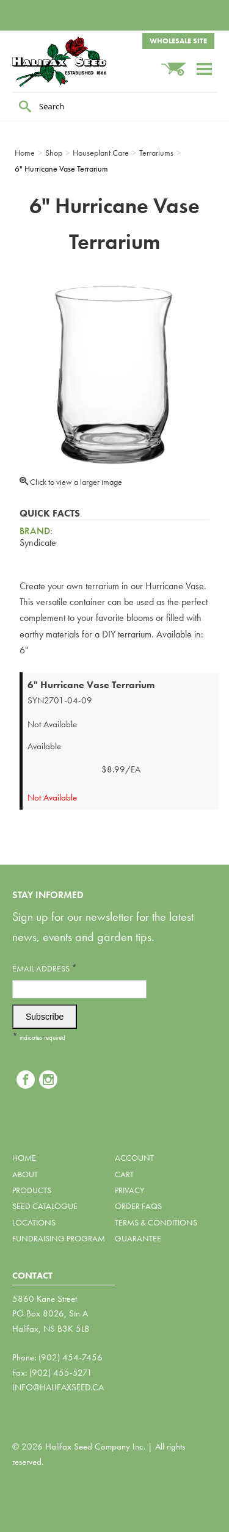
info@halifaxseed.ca (58, 1387)
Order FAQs (138, 1205)
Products (31, 1190)
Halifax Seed (73, 62)
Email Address (44, 968)
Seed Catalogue (45, 1205)
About (25, 1174)
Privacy (129, 1190)
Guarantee (138, 1238)
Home (24, 1157)
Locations (34, 1222)
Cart (124, 1174)
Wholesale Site (178, 41)
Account (134, 1157)
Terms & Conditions (156, 1222)
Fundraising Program (58, 1238)
